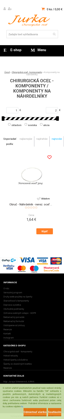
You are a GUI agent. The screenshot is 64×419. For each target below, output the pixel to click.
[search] (54, 34)
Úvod (7, 72)
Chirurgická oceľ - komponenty (27, 72)
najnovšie (57, 139)
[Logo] (29, 20)
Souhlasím (54, 412)
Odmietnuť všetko (35, 412)
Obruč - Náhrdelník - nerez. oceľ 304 (31, 204)
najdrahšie (42, 139)
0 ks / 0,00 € (54, 9)
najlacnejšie (26, 139)
